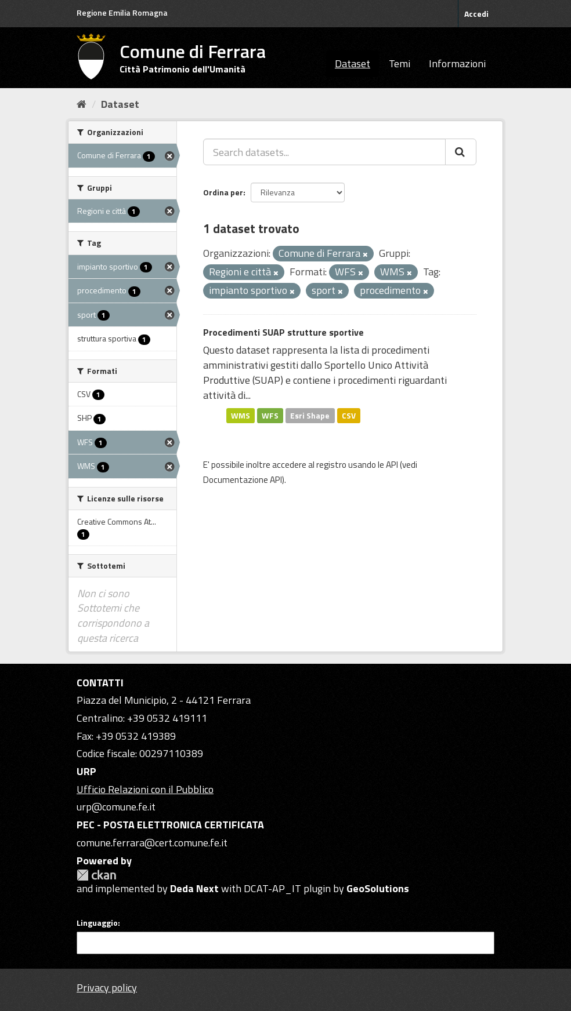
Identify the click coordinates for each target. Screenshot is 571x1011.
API (392, 464)
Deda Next (194, 888)
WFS (270, 415)
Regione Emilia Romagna (122, 12)
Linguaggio (97, 923)
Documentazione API (242, 479)
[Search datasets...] (324, 152)
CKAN (96, 875)
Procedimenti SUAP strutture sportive (283, 332)
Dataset (352, 63)
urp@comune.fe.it (116, 806)
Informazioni (457, 63)
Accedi (476, 14)
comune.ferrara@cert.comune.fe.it (152, 842)
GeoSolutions (377, 888)
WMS (240, 415)
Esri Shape (310, 415)
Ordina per (223, 192)
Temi (399, 63)
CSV (349, 415)
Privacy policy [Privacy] (107, 987)
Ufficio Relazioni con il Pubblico (145, 789)
